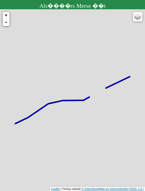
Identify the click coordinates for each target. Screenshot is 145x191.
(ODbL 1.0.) (136, 188)
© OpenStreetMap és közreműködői (105, 188)
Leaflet (55, 188)
